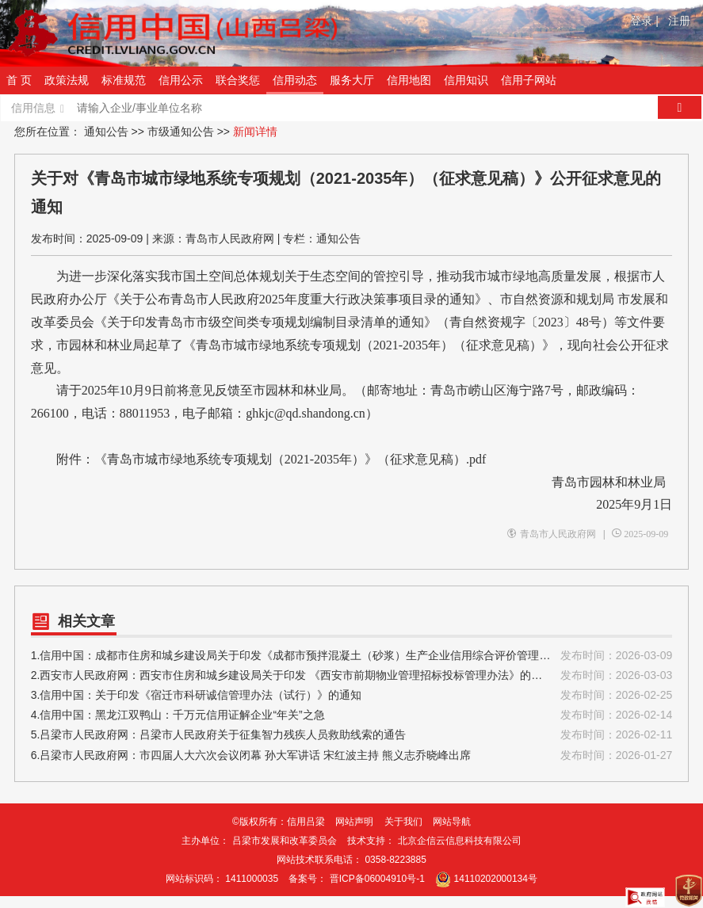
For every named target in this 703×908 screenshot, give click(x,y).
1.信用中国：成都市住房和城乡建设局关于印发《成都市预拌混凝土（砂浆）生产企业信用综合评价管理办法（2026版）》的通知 (352, 656)
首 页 (19, 80)
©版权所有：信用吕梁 (278, 821)
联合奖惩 (238, 80)
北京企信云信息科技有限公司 (460, 840)
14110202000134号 (495, 878)
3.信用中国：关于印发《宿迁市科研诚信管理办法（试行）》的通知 (352, 695)
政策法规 (66, 80)
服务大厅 (352, 80)
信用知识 (466, 80)
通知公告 (106, 131)
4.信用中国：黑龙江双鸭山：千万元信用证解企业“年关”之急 (352, 715)
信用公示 (181, 80)
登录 (644, 20)
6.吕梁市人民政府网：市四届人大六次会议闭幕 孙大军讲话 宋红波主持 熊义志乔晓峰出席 (352, 755)
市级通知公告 (180, 131)
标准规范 (123, 80)
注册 (679, 20)
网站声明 (354, 821)
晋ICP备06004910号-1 (377, 878)
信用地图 (409, 80)
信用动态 (295, 80)
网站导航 (452, 821)
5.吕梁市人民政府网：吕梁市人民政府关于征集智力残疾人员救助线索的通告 (352, 735)
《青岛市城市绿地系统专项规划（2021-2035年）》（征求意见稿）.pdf (290, 459)
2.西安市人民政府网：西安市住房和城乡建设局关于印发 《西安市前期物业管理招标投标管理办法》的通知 (352, 675)
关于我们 (403, 821)
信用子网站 (528, 80)
